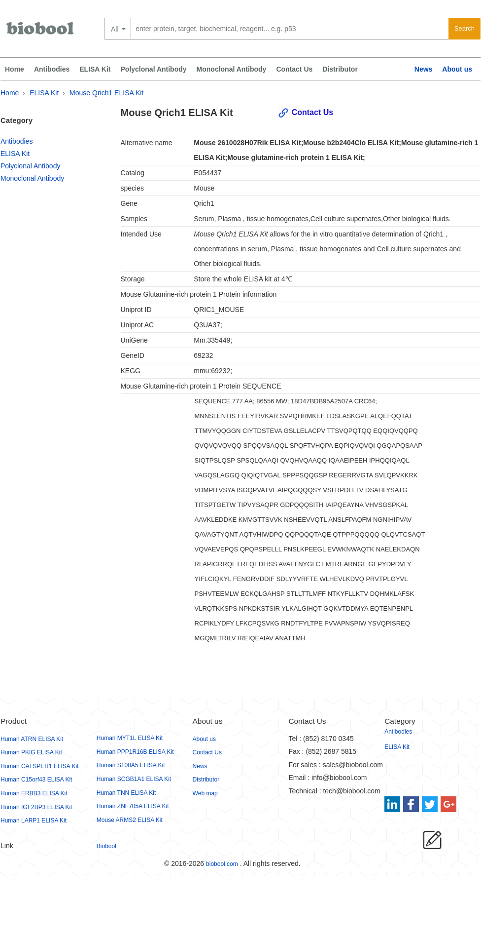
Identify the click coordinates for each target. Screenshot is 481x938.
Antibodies (51, 69)
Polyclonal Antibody (154, 69)
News (423, 69)
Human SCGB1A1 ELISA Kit (134, 779)
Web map (205, 793)
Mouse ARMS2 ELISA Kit (130, 820)
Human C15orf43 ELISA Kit (36, 779)
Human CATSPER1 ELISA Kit (39, 766)
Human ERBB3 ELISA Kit (33, 793)
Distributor (340, 69)
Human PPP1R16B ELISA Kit (135, 751)
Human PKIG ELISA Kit (31, 752)
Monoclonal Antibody (232, 69)
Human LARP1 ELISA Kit (33, 820)
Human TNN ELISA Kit (126, 792)
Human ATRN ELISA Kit (31, 739)
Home (14, 69)
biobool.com (222, 863)
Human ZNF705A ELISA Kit (133, 806)
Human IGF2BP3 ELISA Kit (36, 807)
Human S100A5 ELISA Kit (131, 765)
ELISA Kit (94, 69)
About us (457, 69)
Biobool (106, 846)
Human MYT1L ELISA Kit (130, 738)
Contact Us (294, 69)
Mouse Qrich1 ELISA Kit (106, 93)
